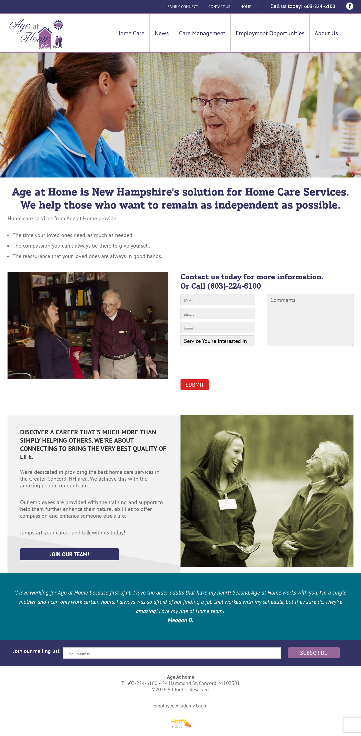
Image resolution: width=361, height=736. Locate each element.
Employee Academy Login (180, 705)
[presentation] (218, 364)
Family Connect (182, 6)
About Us (326, 33)
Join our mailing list (36, 650)
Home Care (130, 33)
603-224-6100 (319, 6)
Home (245, 6)
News (162, 33)
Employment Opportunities (270, 33)
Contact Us (219, 6)
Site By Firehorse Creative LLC (180, 723)
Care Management (202, 33)
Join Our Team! (68, 554)
